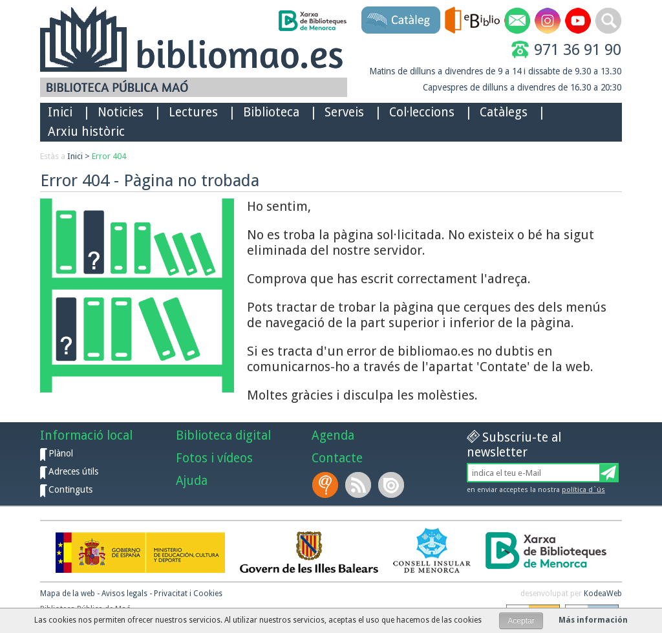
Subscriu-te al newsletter (514, 445)
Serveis (344, 112)
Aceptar (520, 620)
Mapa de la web (67, 593)
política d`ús (583, 490)
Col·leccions (421, 112)
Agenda (333, 435)
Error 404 (109, 156)
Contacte (337, 458)
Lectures (193, 112)
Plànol (60, 453)
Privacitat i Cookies (188, 593)
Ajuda (192, 480)
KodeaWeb (603, 593)
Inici (60, 112)
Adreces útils (73, 471)
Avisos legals (124, 593)
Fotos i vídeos (214, 458)
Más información (593, 620)
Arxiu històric (86, 131)
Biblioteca (271, 112)
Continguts (70, 489)
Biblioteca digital (223, 435)
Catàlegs (504, 112)
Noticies (121, 112)
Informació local (86, 435)
